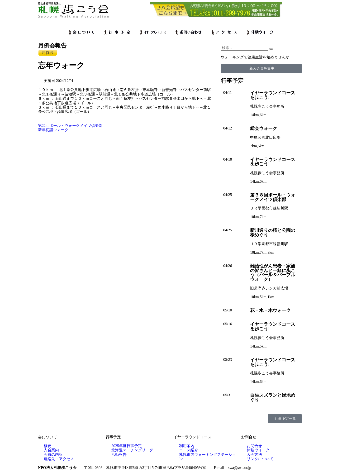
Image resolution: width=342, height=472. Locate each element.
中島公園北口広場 (265, 137)
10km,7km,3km (262, 252)
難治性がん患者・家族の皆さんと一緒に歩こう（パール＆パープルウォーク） (272, 272)
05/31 (227, 395)
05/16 (227, 324)
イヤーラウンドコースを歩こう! (272, 95)
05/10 (227, 310)
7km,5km (257, 146)
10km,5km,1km (262, 297)
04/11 (227, 93)
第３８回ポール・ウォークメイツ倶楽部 (272, 197)
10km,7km (258, 217)
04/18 (227, 159)
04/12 (227, 128)
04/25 (227, 195)
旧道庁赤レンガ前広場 (269, 288)
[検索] (271, 49)
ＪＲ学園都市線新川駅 (269, 208)
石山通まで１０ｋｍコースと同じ (83, 98)
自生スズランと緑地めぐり (272, 397)
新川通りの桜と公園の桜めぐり (272, 232)
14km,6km (258, 115)
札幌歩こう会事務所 (267, 106)
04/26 (227, 266)
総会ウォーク (263, 128)
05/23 (227, 360)
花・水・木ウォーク (270, 310)
